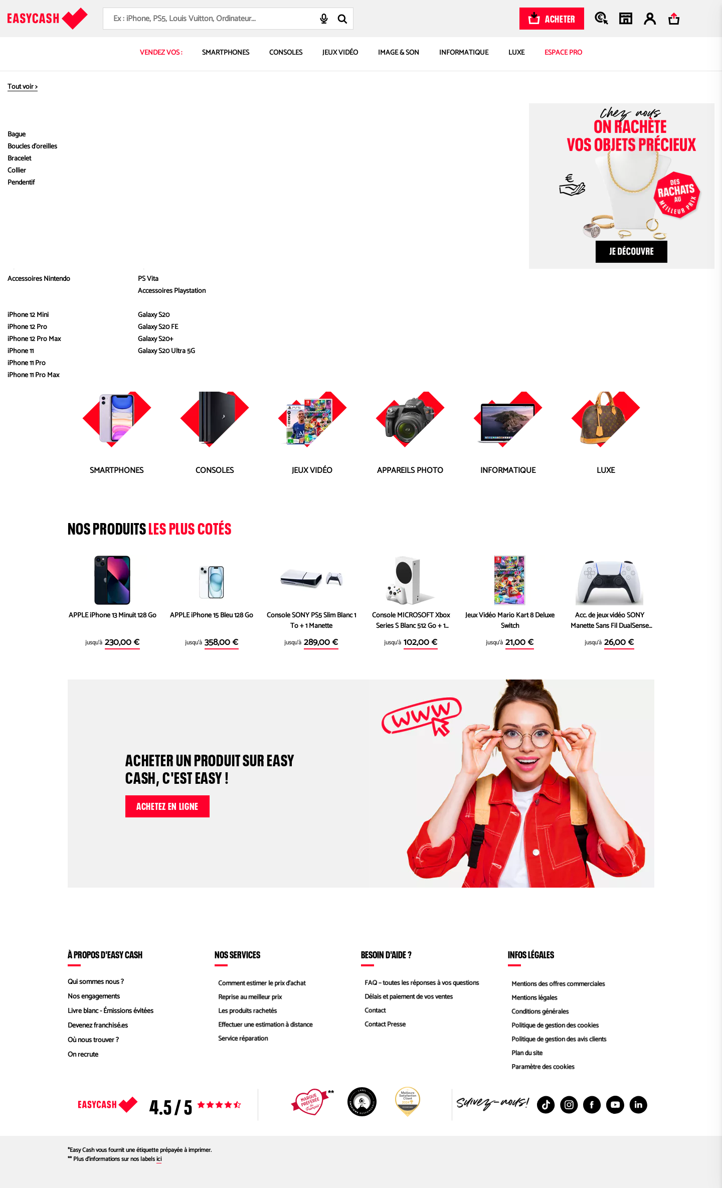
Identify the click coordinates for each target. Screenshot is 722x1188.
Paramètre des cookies (541, 1069)
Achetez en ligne (167, 804)
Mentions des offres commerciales (557, 982)
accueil (376, 222)
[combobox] (228, 19)
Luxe (501, 234)
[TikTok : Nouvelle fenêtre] (546, 1105)
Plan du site (524, 1055)
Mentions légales (532, 996)
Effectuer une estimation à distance (264, 1026)
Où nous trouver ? (93, 1040)
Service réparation (241, 1040)
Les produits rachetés (245, 1011)
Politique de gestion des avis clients (558, 1040)
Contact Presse (382, 1026)
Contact (372, 1011)
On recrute (83, 1055)
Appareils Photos (461, 234)
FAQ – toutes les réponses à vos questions (421, 982)
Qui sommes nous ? (96, 982)
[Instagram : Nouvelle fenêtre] (569, 1105)
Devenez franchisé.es (98, 1026)
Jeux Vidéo (366, 234)
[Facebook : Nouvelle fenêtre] (592, 1105)
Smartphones (293, 234)
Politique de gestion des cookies (554, 1026)
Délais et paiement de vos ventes (407, 996)
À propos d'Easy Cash (105, 954)
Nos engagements (94, 996)
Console (332, 234)
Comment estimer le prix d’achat (260, 982)
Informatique (409, 234)
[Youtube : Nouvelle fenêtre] (615, 1105)
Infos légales (531, 954)
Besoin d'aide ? (386, 954)
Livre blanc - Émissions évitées (110, 1011)
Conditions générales (538, 1011)
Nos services (237, 954)
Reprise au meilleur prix (248, 996)
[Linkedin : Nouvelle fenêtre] (638, 1105)
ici (158, 1159)
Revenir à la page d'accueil (361, 262)
